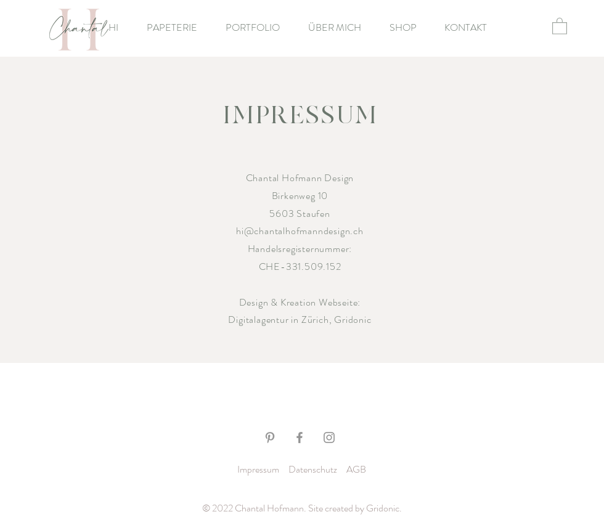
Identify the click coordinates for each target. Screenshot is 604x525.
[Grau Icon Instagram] (329, 437)
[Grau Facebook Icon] (299, 437)
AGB (356, 469)
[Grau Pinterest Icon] (270, 437)
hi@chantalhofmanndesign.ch (300, 231)
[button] (559, 26)
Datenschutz (312, 469)
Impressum (258, 469)
